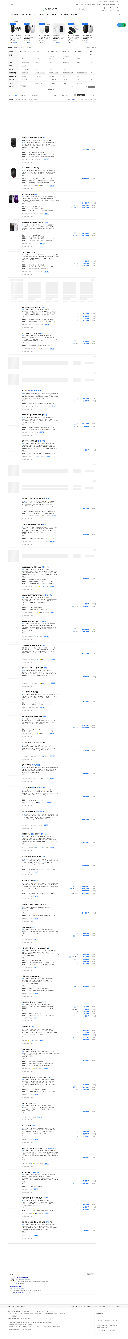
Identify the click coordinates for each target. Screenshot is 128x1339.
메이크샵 (118, 1)
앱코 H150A (31, 391)
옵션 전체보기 (51, 89)
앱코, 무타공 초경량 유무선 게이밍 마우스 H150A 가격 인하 (42, 403)
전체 (13, 95)
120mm (44, 954)
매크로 (23, 173)
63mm (55, 1055)
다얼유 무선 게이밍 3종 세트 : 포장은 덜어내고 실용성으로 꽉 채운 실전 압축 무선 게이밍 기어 (42, 988)
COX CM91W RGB (34, 834)
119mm (52, 1109)
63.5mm (35, 794)
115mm (52, 770)
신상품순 (31, 99)
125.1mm (28, 173)
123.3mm (24, 697)
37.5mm (56, 909)
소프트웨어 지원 (39, 145)
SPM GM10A (28, 1027)
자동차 (77, 4)
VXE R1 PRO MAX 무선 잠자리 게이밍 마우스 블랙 (30, 36)
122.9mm (47, 145)
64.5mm (24, 864)
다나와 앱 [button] (11, 4)
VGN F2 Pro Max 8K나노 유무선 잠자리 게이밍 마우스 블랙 (15, 36)
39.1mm (35, 750)
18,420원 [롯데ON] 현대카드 (35, 1013)
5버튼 (32, 142)
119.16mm (32, 228)
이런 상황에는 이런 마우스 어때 (36, 209)
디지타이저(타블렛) (26, 648)
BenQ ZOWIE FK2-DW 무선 (30, 168)
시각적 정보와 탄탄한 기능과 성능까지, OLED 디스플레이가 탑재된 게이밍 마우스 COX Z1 (42, 581)
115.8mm (56, 601)
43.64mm (49, 532)
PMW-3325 (42, 791)
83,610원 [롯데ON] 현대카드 (35, 607)
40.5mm (48, 675)
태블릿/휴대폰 (78, 51)
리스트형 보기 (86, 95)
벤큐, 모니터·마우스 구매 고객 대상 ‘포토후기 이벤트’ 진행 (41, 181)
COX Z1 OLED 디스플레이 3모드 (35, 567)
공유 (118, 14)
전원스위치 (54, 172)
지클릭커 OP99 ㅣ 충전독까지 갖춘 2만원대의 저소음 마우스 (42, 964)
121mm (38, 574)
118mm (46, 200)
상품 (30, 15)
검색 (91, 86)
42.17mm (41, 652)
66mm (43, 574)
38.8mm (24, 147)
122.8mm (41, 933)
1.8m (32, 147)
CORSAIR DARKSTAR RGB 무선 (34, 524)
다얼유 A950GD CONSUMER (33, 976)
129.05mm (37, 532)
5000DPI (46, 790)
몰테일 (105, 1)
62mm (43, 448)
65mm (49, 628)
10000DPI (44, 1005)
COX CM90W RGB (34, 787)
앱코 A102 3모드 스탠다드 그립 (35, 307)
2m (47, 173)
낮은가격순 (18, 99)
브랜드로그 (30, 159)
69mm (29, 750)
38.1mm (36, 697)
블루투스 (24, 144)
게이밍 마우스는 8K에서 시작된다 (36, 152)
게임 (34, 51)
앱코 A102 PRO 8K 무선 (29, 252)
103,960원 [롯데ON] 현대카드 (36, 207)
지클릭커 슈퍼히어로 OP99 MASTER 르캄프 (37, 948)
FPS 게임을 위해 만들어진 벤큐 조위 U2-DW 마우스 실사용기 (42, 705)
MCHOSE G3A (28, 1126)
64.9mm (34, 173)
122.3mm (24, 750)
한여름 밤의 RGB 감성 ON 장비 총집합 (37, 579)
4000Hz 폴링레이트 (42, 172)
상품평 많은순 (37, 99)
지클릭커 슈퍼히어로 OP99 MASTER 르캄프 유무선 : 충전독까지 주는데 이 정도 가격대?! (42, 962)
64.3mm (30, 697)
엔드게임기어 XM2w (30, 881)
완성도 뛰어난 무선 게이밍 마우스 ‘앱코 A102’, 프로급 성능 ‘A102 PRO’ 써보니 (42, 267)
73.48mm (35, 652)
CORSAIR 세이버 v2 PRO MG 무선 (34, 415)
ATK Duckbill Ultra (30, 194)
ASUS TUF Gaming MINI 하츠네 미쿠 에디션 (35, 905)
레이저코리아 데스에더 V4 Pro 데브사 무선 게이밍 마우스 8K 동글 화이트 (59, 36)
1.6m (51, 841)
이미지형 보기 (89, 95)
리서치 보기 (12, 55)
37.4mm (56, 200)
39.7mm (29, 864)
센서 (34, 144)
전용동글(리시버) (52, 142)
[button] (103, 9)
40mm (47, 448)
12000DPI (46, 309)
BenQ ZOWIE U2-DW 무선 (30, 692)
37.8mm (31, 602)
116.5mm (45, 258)
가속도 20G (49, 791)
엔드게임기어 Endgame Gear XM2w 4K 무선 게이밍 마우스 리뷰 (42, 893)
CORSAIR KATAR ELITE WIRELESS (37, 595)
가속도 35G (53, 311)
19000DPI (46, 745)
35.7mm (28, 772)
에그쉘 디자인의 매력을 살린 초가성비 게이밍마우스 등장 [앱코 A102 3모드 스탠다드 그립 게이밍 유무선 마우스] (42, 321)
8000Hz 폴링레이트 (26, 145)
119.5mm (50, 1055)
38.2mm (51, 258)
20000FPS (43, 198)
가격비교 (22, 95)
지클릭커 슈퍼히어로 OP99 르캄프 (34, 1002)
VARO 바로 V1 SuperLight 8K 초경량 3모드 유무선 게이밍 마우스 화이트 (42, 869)
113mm (38, 448)
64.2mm (25, 602)
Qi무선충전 (48, 952)
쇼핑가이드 (42, 15)
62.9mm (24, 259)
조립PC (82, 4)
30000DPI (44, 859)
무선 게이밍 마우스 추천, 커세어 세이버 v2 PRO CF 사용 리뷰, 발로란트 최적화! (42, 156)
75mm (43, 675)
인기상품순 (11, 99)
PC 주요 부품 (23, 51)
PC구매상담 (92, 4)
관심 (41, 159)
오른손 (33, 145)
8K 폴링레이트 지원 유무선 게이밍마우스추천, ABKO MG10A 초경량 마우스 (42, 513)
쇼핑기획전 (99, 4)
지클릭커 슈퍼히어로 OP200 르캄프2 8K (36, 1077)
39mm (56, 396)
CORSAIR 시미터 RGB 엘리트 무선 (34, 645)
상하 (31, 144)
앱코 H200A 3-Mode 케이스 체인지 (34, 668)
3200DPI (44, 170)
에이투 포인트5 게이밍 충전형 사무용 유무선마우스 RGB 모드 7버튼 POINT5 (73, 36)
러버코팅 (53, 748)
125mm (25, 340)
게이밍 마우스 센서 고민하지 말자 (36, 800)
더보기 (118, 4)
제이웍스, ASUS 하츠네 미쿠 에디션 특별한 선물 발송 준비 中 (42, 915)
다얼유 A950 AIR (29, 1049)
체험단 (113, 4)
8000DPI (46, 336)
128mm (44, 628)
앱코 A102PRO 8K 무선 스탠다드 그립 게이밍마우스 (40, 269)
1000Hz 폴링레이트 (26, 313)
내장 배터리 (38, 142)
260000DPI (45, 1029)
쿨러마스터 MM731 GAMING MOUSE (33, 742)
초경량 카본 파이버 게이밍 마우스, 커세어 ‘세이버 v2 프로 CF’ (42, 154)
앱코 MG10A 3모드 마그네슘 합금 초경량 (36, 498)
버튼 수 (10, 62)
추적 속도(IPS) (12, 76)
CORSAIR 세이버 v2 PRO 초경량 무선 (35, 222)
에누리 (100, 1)
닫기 (23, 149)
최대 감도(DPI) (12, 73)
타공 (37, 420)
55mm (51, 200)
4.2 (29, 529)
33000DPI (44, 142)
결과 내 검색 (80, 95)
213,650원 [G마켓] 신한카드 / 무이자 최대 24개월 (40, 179)
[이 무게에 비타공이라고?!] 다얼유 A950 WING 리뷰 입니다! (42, 1065)
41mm (34, 340)
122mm (52, 862)
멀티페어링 (52, 313)
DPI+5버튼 (34, 255)
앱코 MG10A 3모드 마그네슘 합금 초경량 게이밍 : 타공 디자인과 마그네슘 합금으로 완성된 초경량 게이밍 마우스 (42, 511)
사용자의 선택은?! (90, 47)
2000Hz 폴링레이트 (26, 530)
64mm (30, 340)
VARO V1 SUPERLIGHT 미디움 (33, 856)
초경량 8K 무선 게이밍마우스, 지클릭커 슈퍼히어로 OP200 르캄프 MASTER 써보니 (42, 1091)
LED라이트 (44, 447)
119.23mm (28, 652)
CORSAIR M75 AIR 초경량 (34, 621)
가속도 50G (47, 144)
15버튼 (33, 527)
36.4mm (40, 173)
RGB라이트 (44, 339)
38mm (33, 723)
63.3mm (24, 1034)
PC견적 (87, 4)
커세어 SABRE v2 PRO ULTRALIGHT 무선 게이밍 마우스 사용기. (42, 241)
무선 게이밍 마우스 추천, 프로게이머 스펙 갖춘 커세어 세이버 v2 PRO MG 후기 (42, 429)
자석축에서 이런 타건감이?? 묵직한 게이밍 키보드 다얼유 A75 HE (42, 1063)
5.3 (36, 337)
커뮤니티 (105, 4)
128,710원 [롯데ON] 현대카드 (36, 235)
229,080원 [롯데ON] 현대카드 (36, 703)
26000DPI (46, 255)
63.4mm (50, 909)
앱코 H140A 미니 (31, 765)
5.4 (27, 952)
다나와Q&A (73, 15)
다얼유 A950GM (29, 927)
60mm (23, 772)
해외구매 (76, 606)
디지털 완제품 (50, 51)
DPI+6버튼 (34, 745)
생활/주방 (63, 51)
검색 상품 (33, 95)
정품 (77, 604)
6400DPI (44, 950)
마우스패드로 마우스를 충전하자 (36, 1061)
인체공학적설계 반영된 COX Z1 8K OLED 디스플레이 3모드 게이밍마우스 (42, 583)
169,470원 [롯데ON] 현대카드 (36, 729)
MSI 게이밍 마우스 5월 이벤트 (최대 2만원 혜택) (39, 346)
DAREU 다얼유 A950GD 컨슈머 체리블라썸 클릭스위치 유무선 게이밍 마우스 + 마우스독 (42, 990)
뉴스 (48, 15)
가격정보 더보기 (89, 149)
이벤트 (109, 4)
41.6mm (54, 628)
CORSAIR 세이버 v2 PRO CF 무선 (34, 138)
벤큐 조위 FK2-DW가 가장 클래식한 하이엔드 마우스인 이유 (42, 183)
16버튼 (38, 648)
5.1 (36, 672)
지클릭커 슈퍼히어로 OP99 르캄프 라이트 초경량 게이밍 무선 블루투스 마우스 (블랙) (42, 1015)
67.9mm (43, 532)
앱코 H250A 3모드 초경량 (33, 441)
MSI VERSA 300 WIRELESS (33, 333)
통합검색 (24, 15)
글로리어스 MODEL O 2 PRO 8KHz (34, 716)
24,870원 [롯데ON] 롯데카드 (36, 960)
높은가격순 (24, 99)
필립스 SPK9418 (29, 1103)
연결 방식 (11, 66)
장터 (35, 15)
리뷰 (60, 15)
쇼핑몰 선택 (56, 95)
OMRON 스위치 (46, 793)
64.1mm (53, 145)
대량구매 (46, 159)
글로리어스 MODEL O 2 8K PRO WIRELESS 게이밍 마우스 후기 (42, 731)
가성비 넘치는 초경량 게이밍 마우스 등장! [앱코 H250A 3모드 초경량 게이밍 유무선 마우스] (42, 453)
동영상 (66, 15)
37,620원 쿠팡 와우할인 (37, 1089)
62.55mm (39, 228)
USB (28, 144)
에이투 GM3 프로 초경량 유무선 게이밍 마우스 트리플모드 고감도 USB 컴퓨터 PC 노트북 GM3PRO (44, 36)
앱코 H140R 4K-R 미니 (33, 811)
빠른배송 (24, 86)
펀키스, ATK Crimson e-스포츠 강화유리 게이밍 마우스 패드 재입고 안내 (42, 211)
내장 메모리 (52, 226)
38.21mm (45, 228)
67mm (51, 396)
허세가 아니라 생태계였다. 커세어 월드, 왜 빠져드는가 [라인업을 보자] (42, 239)
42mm (28, 1110)
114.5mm (29, 794)
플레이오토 (112, 1)
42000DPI (44, 197)
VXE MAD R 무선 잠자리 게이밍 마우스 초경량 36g (87, 36)
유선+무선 (28, 142)
